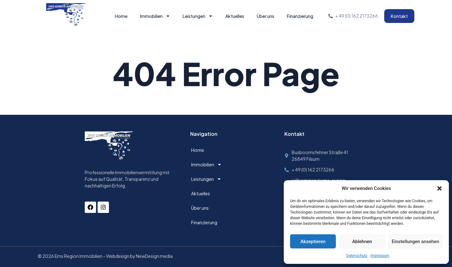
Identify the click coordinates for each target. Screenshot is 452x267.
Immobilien (155, 16)
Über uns (265, 16)
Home (121, 16)
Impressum (379, 255)
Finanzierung (300, 16)
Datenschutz (356, 255)
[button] (439, 188)
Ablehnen (362, 241)
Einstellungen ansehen (415, 241)
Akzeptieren (313, 241)
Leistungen (198, 16)
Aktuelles (234, 16)
